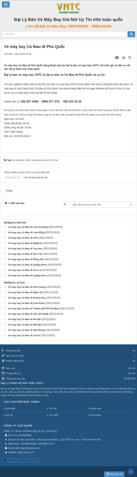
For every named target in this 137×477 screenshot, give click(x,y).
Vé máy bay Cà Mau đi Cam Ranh (26, 303)
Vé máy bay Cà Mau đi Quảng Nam (27, 275)
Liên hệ (9, 415)
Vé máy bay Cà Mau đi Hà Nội (24, 319)
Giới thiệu (10, 408)
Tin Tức (53, 408)
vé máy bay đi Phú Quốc (69, 84)
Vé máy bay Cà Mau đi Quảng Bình (27, 264)
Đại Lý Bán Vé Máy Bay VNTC (22, 383)
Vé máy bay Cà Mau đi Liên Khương (28, 227)
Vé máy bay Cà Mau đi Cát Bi (24, 335)
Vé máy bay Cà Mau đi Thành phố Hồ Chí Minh (33, 308)
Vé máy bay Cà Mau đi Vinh (23, 237)
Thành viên (95, 408)
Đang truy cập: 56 (28, 460)
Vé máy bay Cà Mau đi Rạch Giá (25, 292)
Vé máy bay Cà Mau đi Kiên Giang (26, 287)
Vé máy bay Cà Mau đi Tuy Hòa (25, 248)
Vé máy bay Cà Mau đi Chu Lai (25, 270)
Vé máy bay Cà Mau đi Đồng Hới (26, 259)
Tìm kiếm (53, 415)
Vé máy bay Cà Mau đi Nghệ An (25, 243)
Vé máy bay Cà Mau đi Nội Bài (24, 324)
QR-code (10, 460)
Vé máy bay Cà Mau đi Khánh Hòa (26, 297)
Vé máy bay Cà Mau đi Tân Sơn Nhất (28, 314)
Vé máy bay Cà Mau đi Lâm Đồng (26, 232)
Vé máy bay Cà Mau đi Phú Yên (25, 254)
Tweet (9, 190)
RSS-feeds (95, 415)
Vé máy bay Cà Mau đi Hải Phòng (26, 330)
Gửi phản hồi (114, 474)
